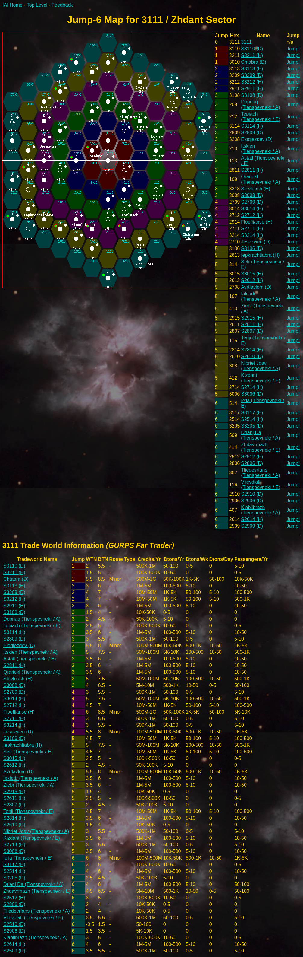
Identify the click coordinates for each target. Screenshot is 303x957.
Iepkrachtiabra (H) (260, 255)
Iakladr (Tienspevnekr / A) (260, 296)
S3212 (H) (252, 81)
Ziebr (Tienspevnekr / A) (29, 784)
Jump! (293, 48)
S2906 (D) (252, 500)
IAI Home (12, 5)
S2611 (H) (252, 324)
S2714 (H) (252, 387)
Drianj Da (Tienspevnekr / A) (260, 435)
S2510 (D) (252, 494)
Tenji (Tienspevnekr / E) (28, 811)
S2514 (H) (252, 419)
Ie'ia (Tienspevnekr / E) (27, 857)
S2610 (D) (252, 356)
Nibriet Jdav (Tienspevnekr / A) (260, 366)
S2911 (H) (252, 88)
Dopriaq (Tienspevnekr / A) (260, 104)
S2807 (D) (252, 331)
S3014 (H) (252, 208)
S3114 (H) (252, 126)
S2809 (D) (252, 132)
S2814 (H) (252, 349)
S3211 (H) (252, 55)
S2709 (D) (252, 202)
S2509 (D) (252, 526)
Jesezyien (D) (255, 241)
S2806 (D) (252, 463)
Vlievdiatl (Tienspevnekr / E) (260, 484)
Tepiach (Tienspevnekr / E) (260, 116)
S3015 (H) (252, 273)
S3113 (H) (252, 68)
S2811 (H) (252, 170)
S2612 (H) (252, 280)
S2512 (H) (252, 456)
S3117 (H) (252, 412)
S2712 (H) (252, 215)
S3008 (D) (252, 195)
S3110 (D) (252, 48)
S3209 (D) (252, 75)
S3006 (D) (252, 393)
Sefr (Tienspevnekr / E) (28, 751)
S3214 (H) (252, 235)
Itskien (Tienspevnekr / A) (260, 148)
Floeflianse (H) (256, 221)
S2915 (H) (252, 317)
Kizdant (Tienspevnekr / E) (260, 378)
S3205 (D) (252, 425)
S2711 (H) (252, 228)
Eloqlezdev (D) (257, 139)
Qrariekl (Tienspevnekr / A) (260, 179)
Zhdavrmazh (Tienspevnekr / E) (260, 447)
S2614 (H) (252, 519)
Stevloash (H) (255, 188)
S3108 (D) (252, 95)
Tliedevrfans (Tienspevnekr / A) (260, 472)
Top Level (37, 5)
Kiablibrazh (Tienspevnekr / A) (260, 510)
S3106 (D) (252, 248)
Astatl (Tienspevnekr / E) (29, 658)
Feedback (62, 5)
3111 (246, 42)
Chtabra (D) (253, 62)
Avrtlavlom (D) (256, 287)
